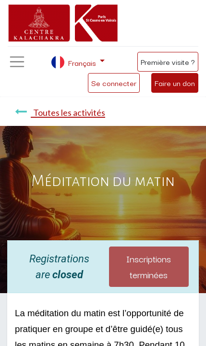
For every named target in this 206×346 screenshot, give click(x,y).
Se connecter (113, 82)
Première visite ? (168, 61)
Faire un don (175, 82)
